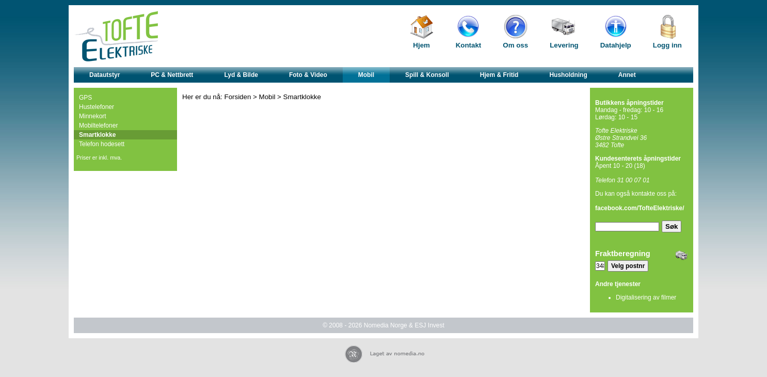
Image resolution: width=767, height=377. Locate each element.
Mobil (366, 74)
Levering (564, 45)
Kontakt (469, 45)
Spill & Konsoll (427, 74)
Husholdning (568, 74)
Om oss (515, 45)
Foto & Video (308, 74)
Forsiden (238, 97)
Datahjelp (615, 45)
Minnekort (92, 116)
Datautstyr (104, 74)
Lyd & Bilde (241, 74)
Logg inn (667, 45)
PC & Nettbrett (172, 74)
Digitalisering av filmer (646, 297)
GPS (85, 97)
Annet (627, 74)
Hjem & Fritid (499, 74)
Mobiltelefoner (98, 125)
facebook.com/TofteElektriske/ (639, 208)
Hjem (421, 45)
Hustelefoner (96, 107)
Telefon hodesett (101, 144)
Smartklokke (97, 134)
